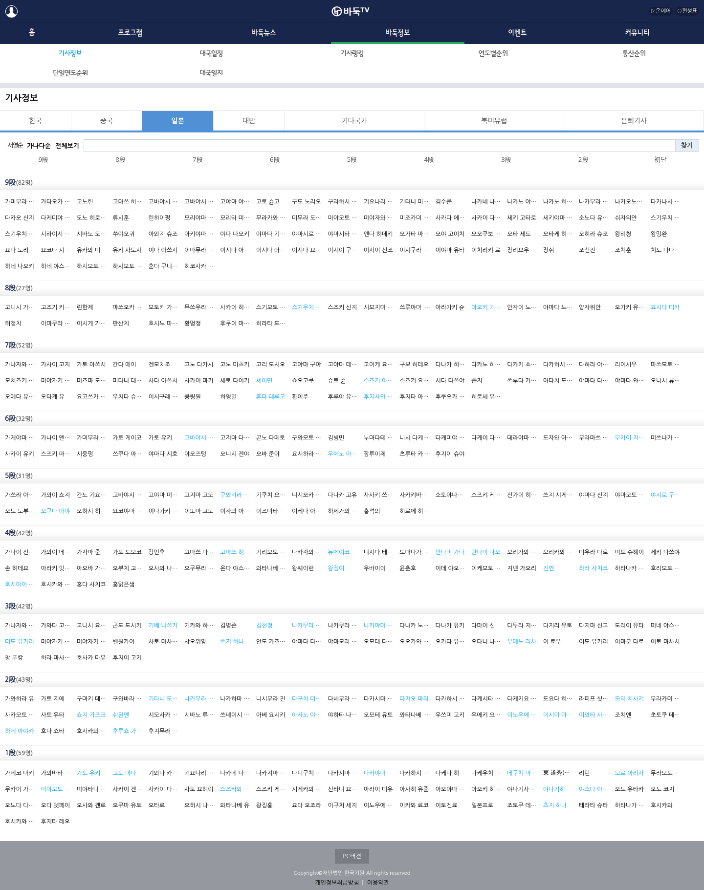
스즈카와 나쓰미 (234, 789)
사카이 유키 (19, 454)
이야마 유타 (450, 250)
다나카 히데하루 (450, 365)
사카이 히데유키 (234, 307)
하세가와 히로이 (342, 511)
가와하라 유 (19, 699)
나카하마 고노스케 (234, 699)
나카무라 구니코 (199, 699)
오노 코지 (662, 789)
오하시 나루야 (199, 805)
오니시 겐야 (234, 454)
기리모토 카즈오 (271, 552)
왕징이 (336, 568)
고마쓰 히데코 (234, 552)
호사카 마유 (91, 658)
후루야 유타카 (342, 397)
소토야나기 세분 (450, 495)
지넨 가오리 (521, 568)
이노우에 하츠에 (521, 715)
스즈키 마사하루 (55, 454)
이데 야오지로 (450, 568)
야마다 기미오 (271, 234)
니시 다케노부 (414, 438)
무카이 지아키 (629, 438)
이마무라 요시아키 (55, 323)
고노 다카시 (199, 365)
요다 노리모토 (19, 250)
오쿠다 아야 (55, 511)
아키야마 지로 (199, 234)
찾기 (687, 145)
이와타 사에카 (593, 715)
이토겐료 (447, 805)
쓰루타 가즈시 (521, 381)
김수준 (444, 202)
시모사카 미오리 (163, 715)
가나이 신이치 (19, 552)
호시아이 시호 (19, 584)
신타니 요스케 (342, 789)
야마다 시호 (163, 454)
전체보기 (67, 146)
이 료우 (552, 642)
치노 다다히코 (665, 250)
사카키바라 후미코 (414, 495)
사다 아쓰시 (163, 381)
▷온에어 (661, 11)
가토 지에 (52, 699)
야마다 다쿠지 (593, 381)
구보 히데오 (414, 365)
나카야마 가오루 (378, 626)
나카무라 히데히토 (342, 626)
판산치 (120, 323)
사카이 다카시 (163, 789)
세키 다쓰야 (665, 552)
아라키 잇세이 (55, 568)
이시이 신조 (378, 250)
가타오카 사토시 (55, 202)
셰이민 (264, 381)
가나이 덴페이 (55, 438)
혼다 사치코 (91, 584)
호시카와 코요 (19, 822)
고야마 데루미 (342, 365)
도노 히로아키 (91, 218)
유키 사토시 (127, 250)
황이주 (300, 397)
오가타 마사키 (414, 234)
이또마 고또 (199, 511)
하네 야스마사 (55, 266)
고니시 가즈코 (19, 307)
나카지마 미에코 (271, 773)
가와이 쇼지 (55, 495)
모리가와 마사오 (521, 552)
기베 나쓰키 (163, 626)
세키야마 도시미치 (557, 218)
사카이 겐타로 (127, 789)
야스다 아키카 (593, 789)
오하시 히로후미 (91, 511)
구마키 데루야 (91, 699)
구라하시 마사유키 (342, 202)
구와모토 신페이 (306, 438)
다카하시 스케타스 (414, 773)
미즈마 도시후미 (91, 381)
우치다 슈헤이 (127, 397)
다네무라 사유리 (342, 699)
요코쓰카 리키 (91, 397)
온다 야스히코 (234, 568)
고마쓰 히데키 (127, 202)
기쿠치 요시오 (271, 495)
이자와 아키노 (234, 511)
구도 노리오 (306, 202)
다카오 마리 (414, 699)
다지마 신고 (593, 626)
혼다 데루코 (271, 397)
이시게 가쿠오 (91, 323)
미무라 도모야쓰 (306, 218)
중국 (106, 120)
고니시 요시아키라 (91, 626)
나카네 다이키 (234, 773)
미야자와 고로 (378, 218)
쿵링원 (192, 397)
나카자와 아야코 (306, 552)
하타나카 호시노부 (629, 568)
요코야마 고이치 (127, 511)
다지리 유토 (557, 626)
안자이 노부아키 (521, 307)
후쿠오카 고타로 (450, 397)
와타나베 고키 (414, 715)
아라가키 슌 (450, 307)
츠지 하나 (555, 805)
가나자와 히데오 (19, 365)
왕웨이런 (303, 568)
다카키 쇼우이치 (521, 365)
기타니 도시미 (163, 699)
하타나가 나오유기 (629, 805)
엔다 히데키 (378, 234)
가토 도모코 (127, 552)
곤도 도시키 (127, 626)
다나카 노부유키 (414, 626)
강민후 (157, 552)
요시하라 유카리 (306, 454)
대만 (248, 120)
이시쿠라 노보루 (414, 250)
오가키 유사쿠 (629, 307)
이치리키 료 (486, 250)
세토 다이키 (234, 381)
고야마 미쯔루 (163, 495)
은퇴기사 (634, 120)
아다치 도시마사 (557, 381)
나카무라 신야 (593, 202)
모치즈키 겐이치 (19, 381)
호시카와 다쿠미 (55, 584)
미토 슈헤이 (629, 552)
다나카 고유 (342, 495)
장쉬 (548, 250)
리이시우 (626, 365)
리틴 (584, 773)
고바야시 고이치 (163, 202)
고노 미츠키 (234, 365)
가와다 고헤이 (55, 626)
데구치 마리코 (521, 773)
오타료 (157, 805)
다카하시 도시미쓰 (557, 365)
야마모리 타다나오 (342, 642)
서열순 (14, 145)
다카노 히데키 (486, 365)
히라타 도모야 (271, 323)
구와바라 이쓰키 (127, 699)
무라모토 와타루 (665, 773)
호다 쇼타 (52, 731)
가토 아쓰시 (91, 365)
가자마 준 (88, 552)
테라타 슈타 (593, 805)
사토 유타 (52, 715)
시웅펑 (85, 454)
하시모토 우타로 (127, 266)
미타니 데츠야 (127, 381)
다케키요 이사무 (521, 699)
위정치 (13, 323)
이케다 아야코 (306, 511)
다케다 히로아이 (450, 773)
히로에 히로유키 (414, 511)
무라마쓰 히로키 (593, 438)
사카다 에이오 (450, 218)
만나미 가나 (450, 552)
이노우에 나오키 (378, 805)
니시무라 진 (271, 699)
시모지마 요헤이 (378, 307)
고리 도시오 (271, 365)
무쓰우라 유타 (199, 307)
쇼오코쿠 (303, 381)
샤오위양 (195, 642)
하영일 (228, 397)
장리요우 (518, 250)
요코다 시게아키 (55, 250)
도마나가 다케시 (414, 552)
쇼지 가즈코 (91, 715)
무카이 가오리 (19, 789)
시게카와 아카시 (306, 789)
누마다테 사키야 (378, 438)
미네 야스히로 (665, 626)
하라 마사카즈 (55, 658)
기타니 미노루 (414, 202)
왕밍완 (659, 234)
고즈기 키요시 (55, 307)
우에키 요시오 (486, 715)
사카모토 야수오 (19, 715)
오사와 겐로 (91, 805)
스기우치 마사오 (665, 218)
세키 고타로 (521, 218)
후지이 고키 (127, 658)
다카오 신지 (19, 218)
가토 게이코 (127, 438)
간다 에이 (124, 365)
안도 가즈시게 (271, 642)
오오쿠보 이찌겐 (486, 234)
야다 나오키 (234, 234)
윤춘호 (407, 568)
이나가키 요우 (163, 511)
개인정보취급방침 (337, 883)
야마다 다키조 (306, 642)
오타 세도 (518, 234)
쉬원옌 (120, 715)
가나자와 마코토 (19, 626)
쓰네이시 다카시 (234, 715)
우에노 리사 (521, 642)
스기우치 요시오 (19, 234)
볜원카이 (123, 642)
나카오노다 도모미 (629, 202)
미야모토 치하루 (55, 789)
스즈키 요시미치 (414, 381)
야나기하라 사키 (557, 789)
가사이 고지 (55, 365)
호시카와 (662, 805)
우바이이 (375, 568)
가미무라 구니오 (91, 438)
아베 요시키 (271, 715)
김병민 (336, 438)
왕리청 (623, 234)
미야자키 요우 (91, 642)
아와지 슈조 (163, 234)
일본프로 (482, 805)
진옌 (548, 568)
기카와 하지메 (199, 626)
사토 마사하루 (163, 642)
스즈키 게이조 (271, 789)
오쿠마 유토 (127, 805)
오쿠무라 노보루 (199, 568)
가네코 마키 (19, 773)
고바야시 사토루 (199, 202)
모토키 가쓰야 (163, 307)
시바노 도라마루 (91, 234)
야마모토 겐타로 (629, 495)
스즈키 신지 (342, 307)
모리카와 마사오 (557, 552)
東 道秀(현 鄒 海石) (557, 773)
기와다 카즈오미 (163, 773)
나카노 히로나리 (557, 202)
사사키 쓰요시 (378, 495)
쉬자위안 (626, 218)
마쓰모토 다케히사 (665, 365)
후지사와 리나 (378, 397)
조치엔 (623, 715)
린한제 (85, 307)
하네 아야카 (19, 731)
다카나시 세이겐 (665, 202)
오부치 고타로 (127, 568)
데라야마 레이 (521, 438)
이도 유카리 (593, 642)
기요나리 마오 (199, 773)
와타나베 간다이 (271, 568)
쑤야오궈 (123, 234)
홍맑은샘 (123, 584)
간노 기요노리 (91, 495)
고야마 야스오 (234, 202)
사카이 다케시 (486, 218)
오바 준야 (268, 454)
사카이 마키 (199, 381)
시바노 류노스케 (199, 715)
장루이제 (375, 454)
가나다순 (39, 146)
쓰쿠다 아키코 (127, 454)
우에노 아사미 (342, 454)
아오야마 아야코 (450, 789)
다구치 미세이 (306, 699)
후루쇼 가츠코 (127, 731)
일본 (177, 120)
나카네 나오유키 (486, 202)
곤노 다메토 (271, 438)
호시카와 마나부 (91, 731)
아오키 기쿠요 (486, 307)
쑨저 (477, 381)
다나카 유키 (450, 626)
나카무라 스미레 (306, 626)
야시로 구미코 (665, 495)
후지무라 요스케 (163, 731)
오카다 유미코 (450, 642)
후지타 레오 (55, 822)
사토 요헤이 (199, 789)
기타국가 (355, 120)
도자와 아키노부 (557, 438)
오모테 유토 (378, 715)
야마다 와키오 (629, 381)
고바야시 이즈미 (127, 495)
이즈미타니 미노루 (271, 511)
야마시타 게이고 (342, 234)
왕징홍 (264, 805)
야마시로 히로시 (306, 234)
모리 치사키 (629, 699)
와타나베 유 (234, 805)
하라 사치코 (593, 568)
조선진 (587, 250)
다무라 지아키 (521, 626)
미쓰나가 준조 (665, 438)
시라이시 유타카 (55, 234)
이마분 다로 (629, 642)
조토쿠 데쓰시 (521, 805)
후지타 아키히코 (414, 397)
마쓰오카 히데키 (127, 307)
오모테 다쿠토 (378, 642)
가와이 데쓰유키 (55, 552)
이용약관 (378, 883)
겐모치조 (160, 365)
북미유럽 (494, 120)
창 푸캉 (14, 658)
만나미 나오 (486, 552)
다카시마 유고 (378, 699)
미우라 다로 (593, 552)
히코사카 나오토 (199, 266)
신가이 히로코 (521, 495)
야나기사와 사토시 (521, 789)
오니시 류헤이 (665, 381)
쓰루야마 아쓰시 (414, 307)
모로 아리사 (629, 773)
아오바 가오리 (91, 568)
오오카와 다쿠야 (414, 642)
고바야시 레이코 (199, 438)
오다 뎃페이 (55, 805)
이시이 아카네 (557, 715)
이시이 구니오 (342, 250)
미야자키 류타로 (55, 381)
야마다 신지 (593, 495)
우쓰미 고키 (450, 715)
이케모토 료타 (486, 568)
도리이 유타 (629, 626)
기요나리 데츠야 (378, 202)
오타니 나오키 (486, 642)
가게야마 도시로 (19, 438)
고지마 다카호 (234, 438)
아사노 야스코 (306, 715)
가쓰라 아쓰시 (19, 495)
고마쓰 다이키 (199, 552)
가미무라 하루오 (19, 202)
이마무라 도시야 (199, 250)
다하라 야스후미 (593, 365)
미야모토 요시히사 (342, 218)
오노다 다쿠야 (19, 805)
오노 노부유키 (19, 511)
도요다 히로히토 (557, 699)
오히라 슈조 (593, 234)
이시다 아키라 (271, 250)
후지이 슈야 (450, 454)
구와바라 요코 (234, 495)
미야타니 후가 (91, 789)
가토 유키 (160, 438)
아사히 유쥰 (414, 789)
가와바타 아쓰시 (55, 773)
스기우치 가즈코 (306, 307)
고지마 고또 (199, 495)
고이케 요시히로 (378, 365)
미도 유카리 (19, 642)
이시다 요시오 (306, 250)
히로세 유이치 (486, 397)
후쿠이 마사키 (234, 323)
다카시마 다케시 (342, 773)
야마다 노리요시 (557, 307)
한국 (35, 120)
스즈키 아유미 (378, 381)
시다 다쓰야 (450, 381)
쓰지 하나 (231, 642)
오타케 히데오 (557, 234)
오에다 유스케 (19, 397)
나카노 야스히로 (521, 202)
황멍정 (192, 323)
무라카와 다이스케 (271, 218)
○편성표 (687, 11)
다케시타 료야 (486, 699)
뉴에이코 (339, 552)
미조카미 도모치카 (414, 218)
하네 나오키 (19, 266)
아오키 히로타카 (486, 789)
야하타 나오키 (342, 715)
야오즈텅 (195, 454)
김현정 (264, 626)
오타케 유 (52, 397)
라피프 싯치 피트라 (593, 699)
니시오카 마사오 (306, 495)
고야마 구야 (306, 365)
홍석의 (372, 511)
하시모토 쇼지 (91, 266)
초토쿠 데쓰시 (665, 715)
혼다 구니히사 (163, 266)
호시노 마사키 (163, 323)
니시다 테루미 (378, 552)
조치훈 (623, 250)
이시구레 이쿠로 (163, 397)
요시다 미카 (665, 307)
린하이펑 (160, 218)
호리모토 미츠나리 (665, 568)
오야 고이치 (450, 234)
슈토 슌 (337, 381)
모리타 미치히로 (234, 218)
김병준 (228, 626)
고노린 (85, 202)
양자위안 (590, 307)
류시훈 (120, 218)
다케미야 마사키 (55, 218)
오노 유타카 (629, 789)
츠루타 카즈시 (414, 454)
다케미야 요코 (450, 438)
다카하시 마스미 (450, 699)
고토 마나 (124, 773)
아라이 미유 (378, 789)
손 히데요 (16, 568)
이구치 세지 (342, 805)
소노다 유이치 (593, 218)
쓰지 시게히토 (557, 495)
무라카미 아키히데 (665, 699)
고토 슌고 (268, 202)
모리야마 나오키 (199, 218)
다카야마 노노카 (378, 773)
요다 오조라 (306, 805)
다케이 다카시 (486, 438)
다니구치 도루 (306, 773)
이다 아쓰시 (163, 250)
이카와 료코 (414, 805)
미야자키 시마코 (55, 642)
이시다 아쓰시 (234, 250)
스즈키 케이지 (486, 495)
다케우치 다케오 (486, 773)
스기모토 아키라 (271, 307)
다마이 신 (483, 626)
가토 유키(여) (91, 773)
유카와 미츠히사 (91, 250)
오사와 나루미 (163, 568)
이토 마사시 (665, 642)
